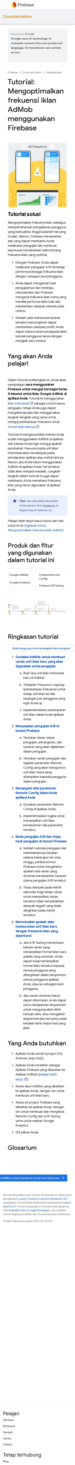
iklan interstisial (18, 403)
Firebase (13, 72)
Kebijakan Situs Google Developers (29, 1210)
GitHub (7, 1444)
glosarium (49, 505)
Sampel (7, 1432)
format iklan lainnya (21, 427)
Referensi (9, 1426)
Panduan (8, 1420)
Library (7, 1438)
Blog (6, 1461)
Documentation (17, 16)
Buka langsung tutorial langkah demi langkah (41, 648)
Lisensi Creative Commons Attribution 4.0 (43, 1198)
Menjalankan (54, 72)
